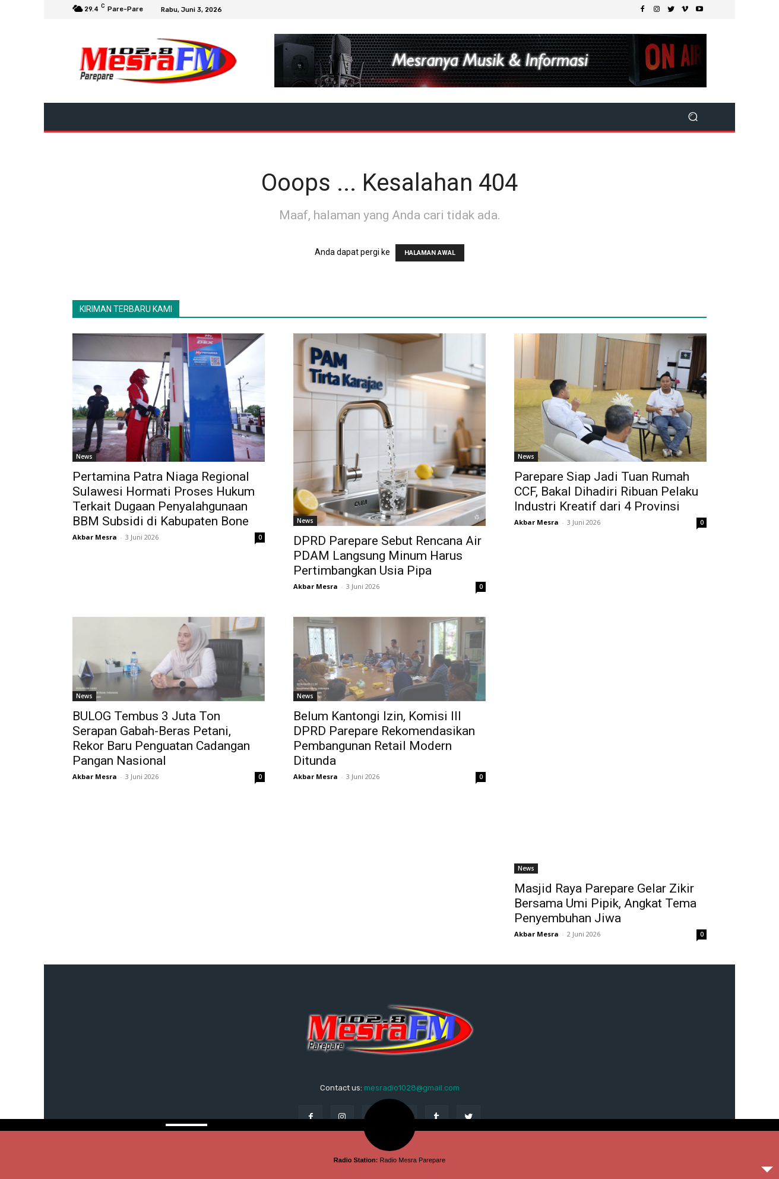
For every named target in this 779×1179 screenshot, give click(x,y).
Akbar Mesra (94, 536)
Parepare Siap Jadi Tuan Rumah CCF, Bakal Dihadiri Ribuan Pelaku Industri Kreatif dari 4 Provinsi (606, 491)
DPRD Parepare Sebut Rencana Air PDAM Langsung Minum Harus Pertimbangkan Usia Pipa (387, 556)
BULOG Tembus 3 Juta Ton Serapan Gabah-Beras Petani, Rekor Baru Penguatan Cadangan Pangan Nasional (161, 738)
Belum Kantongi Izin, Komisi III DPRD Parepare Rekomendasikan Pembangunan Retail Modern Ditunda (384, 738)
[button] (693, 117)
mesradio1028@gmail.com (412, 1087)
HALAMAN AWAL (429, 253)
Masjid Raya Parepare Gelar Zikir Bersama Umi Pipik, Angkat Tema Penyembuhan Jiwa (605, 903)
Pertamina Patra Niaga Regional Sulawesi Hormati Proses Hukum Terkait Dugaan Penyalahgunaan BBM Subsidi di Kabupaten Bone (163, 498)
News (84, 456)
